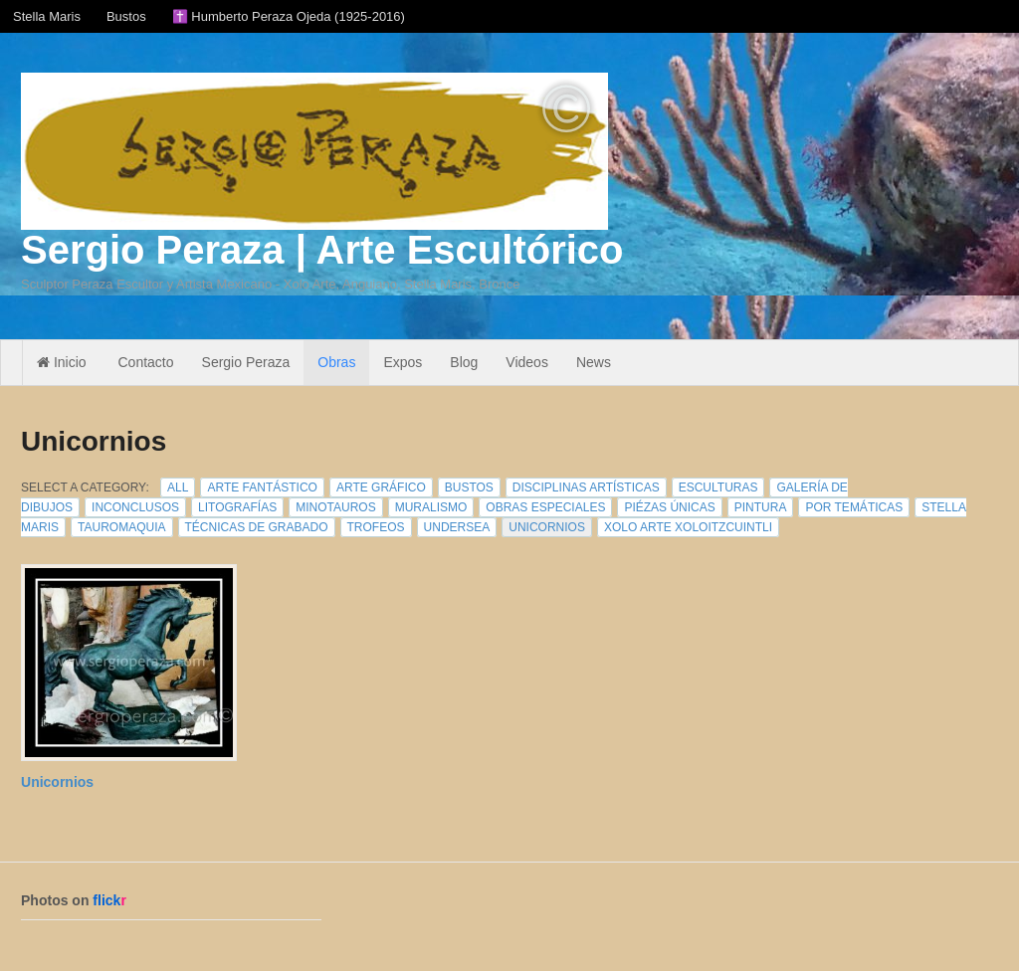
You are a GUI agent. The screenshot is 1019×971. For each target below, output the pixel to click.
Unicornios (547, 527)
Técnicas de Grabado (256, 527)
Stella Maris (47, 16)
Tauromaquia (121, 527)
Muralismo (431, 507)
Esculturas (718, 487)
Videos (527, 362)
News (593, 362)
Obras (336, 362)
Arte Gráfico (381, 487)
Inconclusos (135, 507)
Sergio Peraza (246, 362)
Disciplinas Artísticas (586, 487)
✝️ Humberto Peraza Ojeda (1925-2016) (288, 16)
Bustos (126, 16)
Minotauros (335, 507)
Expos (402, 362)
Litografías (237, 507)
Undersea (457, 527)
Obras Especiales (545, 507)
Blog (464, 362)
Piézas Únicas (669, 507)
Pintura (760, 507)
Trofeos (376, 527)
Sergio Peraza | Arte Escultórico (322, 250)
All (177, 487)
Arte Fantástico (261, 487)
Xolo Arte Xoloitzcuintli (688, 527)
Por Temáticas (854, 507)
